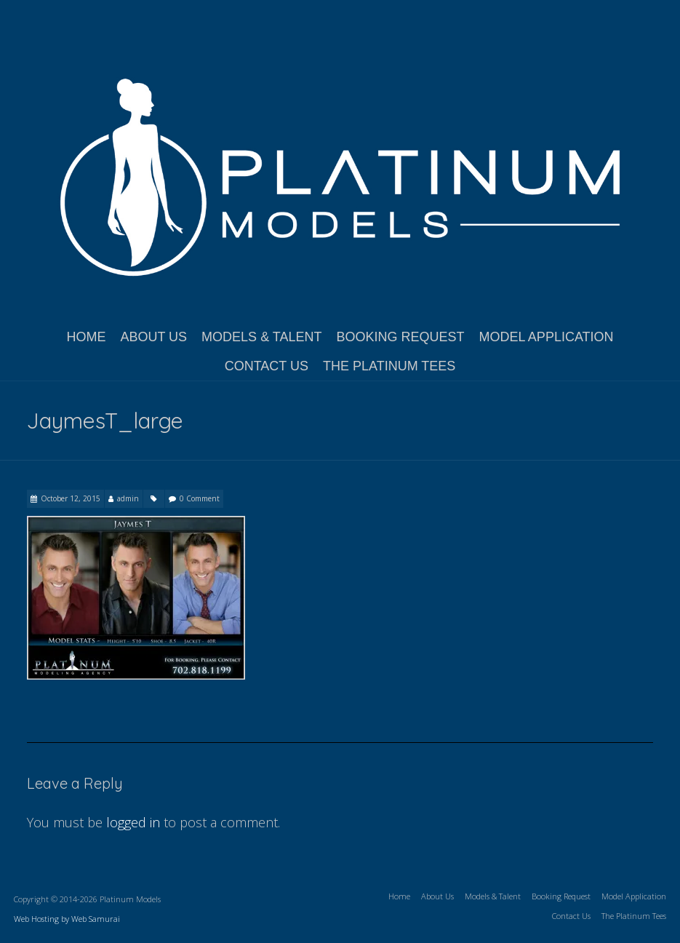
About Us (153, 337)
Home (85, 337)
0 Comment (200, 498)
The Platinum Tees (389, 366)
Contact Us (266, 366)
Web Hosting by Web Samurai (67, 918)
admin (128, 498)
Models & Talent (261, 337)
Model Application (546, 337)
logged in (133, 822)
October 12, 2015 (70, 498)
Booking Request (400, 337)
